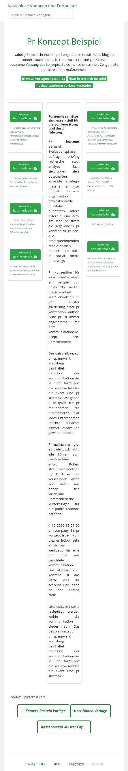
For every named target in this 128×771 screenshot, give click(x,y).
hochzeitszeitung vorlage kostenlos (64, 85)
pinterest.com (35, 697)
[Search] (41, 15)
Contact (98, 763)
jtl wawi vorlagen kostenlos (43, 79)
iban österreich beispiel (87, 79)
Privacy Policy (34, 763)
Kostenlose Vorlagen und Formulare (42, 5)
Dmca (57, 763)
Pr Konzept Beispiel (64, 41)
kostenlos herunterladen (25, 116)
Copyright (76, 763)
